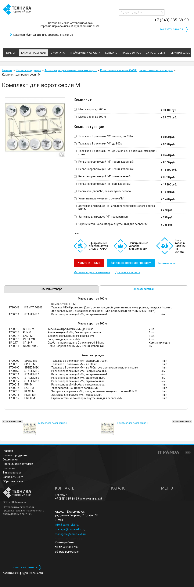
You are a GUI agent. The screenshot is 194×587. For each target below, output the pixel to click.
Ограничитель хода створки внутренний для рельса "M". (113, 224)
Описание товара (51, 288)
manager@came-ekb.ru (69, 529)
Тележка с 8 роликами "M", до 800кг (100, 143)
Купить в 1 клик (88, 263)
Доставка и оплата (127, 271)
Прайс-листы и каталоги (18, 463)
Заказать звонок (171, 29)
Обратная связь (13, 480)
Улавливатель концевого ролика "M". (101, 198)
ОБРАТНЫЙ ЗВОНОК (25, 567)
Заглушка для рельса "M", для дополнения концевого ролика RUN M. (116, 207)
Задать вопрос (168, 263)
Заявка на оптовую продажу (132, 263)
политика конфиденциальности (23, 572)
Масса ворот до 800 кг (92, 116)
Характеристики (143, 288)
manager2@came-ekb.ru (70, 533)
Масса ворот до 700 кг (92, 109)
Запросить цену (13, 476)
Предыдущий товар (13, 421)
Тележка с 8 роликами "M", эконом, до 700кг (105, 136)
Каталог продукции (33, 53)
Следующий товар (181, 421)
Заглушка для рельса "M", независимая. (103, 216)
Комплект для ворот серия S (132, 422)
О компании (10, 458)
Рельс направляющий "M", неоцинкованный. (106, 161)
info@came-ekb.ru (66, 524)
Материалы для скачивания (92, 271)
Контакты (9, 467)
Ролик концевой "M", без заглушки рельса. (104, 191)
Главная (8, 450)
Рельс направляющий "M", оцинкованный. (104, 176)
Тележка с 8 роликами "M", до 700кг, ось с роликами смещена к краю (117, 152)
